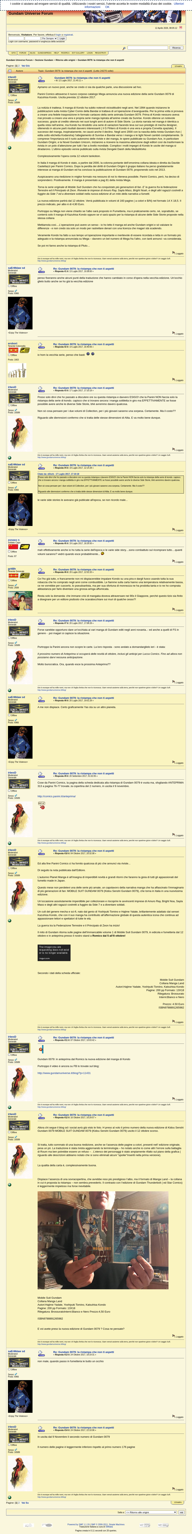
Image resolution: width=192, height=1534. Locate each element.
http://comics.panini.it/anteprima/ (57, 796)
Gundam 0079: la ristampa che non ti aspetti (101, 60)
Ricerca (65, 53)
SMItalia (109, 1527)
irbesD (12, 77)
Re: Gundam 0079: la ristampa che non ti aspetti (83, 268)
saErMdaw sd (16, 267)
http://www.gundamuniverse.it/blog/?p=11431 (64, 1073)
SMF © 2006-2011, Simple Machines (108, 1524)
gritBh (12, 568)
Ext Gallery (78, 53)
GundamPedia (45, 53)
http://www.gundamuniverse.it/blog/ (52, 261)
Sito (13, 53)
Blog (32, 53)
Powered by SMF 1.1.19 (78, 1524)
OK (107, 7)
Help (56, 53)
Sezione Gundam (44, 60)
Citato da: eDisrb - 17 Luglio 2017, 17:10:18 (58, 474)
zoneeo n (13, 539)
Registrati (100, 53)
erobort (12, 343)
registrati (68, 34)
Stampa (178, 66)
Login (90, 53)
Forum (22, 53)
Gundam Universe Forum (19, 60)
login (58, 34)
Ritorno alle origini (65, 60)
